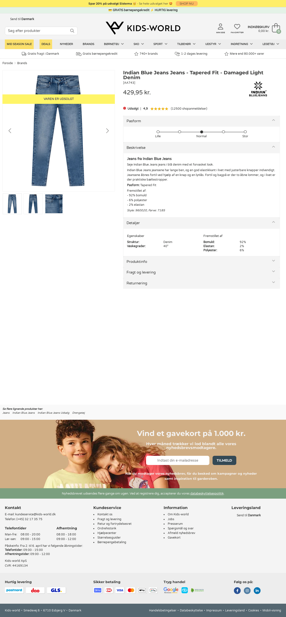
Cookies (253, 610)
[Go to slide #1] (12, 203)
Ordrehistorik (106, 528)
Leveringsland (235, 610)
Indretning (242, 44)
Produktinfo (137, 261)
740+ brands (146, 54)
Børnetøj (114, 44)
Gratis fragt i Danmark (40, 54)
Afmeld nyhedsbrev (181, 533)
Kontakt (13, 507)
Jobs (171, 519)
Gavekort (174, 537)
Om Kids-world (178, 514)
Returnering (137, 283)
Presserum (175, 524)
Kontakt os (104, 514)
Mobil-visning (271, 610)
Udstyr (213, 44)
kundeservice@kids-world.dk (35, 514)
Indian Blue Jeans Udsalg (53, 412)
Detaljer (133, 223)
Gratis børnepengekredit (97, 54)
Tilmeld (224, 460)
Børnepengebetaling (111, 542)
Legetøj (270, 44)
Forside (7, 63)
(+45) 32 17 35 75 (29, 519)
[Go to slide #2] (33, 203)
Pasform (134, 121)
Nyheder (66, 44)
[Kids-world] (143, 28)
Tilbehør (186, 44)
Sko (139, 44)
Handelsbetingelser (162, 610)
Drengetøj (78, 412)
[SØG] (72, 31)
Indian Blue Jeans (23, 412)
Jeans (5, 412)
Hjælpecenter (106, 533)
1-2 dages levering (191, 54)
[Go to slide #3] (54, 203)
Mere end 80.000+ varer (244, 54)
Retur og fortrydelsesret (114, 524)
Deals (45, 44)
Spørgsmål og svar (181, 528)
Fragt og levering (141, 272)
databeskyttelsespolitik (207, 493)
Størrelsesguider (109, 537)
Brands (88, 44)
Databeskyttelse (191, 610)
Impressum (214, 610)
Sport (160, 44)
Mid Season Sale (19, 44)
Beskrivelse (136, 147)
